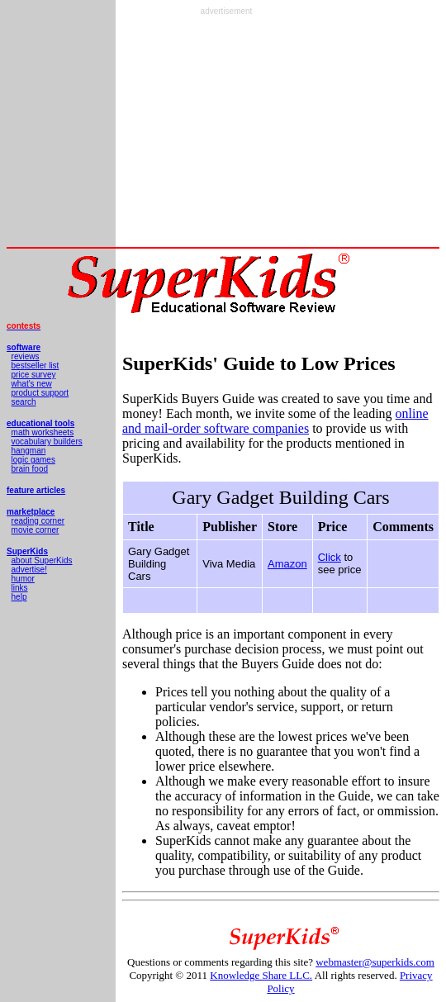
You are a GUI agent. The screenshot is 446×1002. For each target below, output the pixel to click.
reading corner (38, 520)
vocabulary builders (47, 441)
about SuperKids (42, 560)
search (24, 401)
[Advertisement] (226, 131)
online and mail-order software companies (275, 420)
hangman (29, 450)
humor (23, 578)
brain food (30, 468)
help (19, 596)
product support (40, 392)
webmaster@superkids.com (375, 962)
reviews (26, 356)
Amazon (287, 564)
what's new (32, 383)
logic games (33, 459)
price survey (34, 374)
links (20, 587)
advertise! (29, 569)
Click (329, 557)
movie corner (35, 529)
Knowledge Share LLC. (261, 975)
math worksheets (43, 432)
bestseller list (35, 365)
